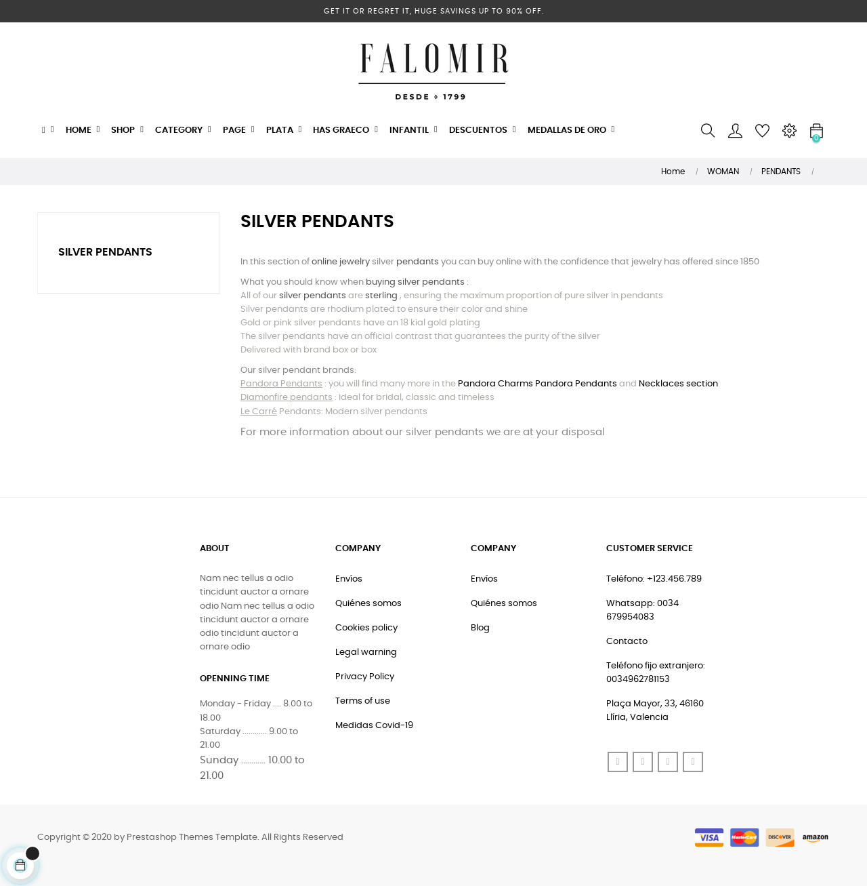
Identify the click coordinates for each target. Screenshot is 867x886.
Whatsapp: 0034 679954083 (642, 610)
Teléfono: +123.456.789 (654, 579)
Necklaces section (678, 384)
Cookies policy (366, 628)
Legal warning (366, 652)
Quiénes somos (368, 603)
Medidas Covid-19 (374, 725)
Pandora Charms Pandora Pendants (537, 384)
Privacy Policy (364, 676)
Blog (480, 628)
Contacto (627, 641)
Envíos (348, 579)
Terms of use (362, 701)
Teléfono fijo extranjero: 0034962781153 (655, 673)
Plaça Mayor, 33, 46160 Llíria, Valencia (655, 711)
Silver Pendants (105, 252)
